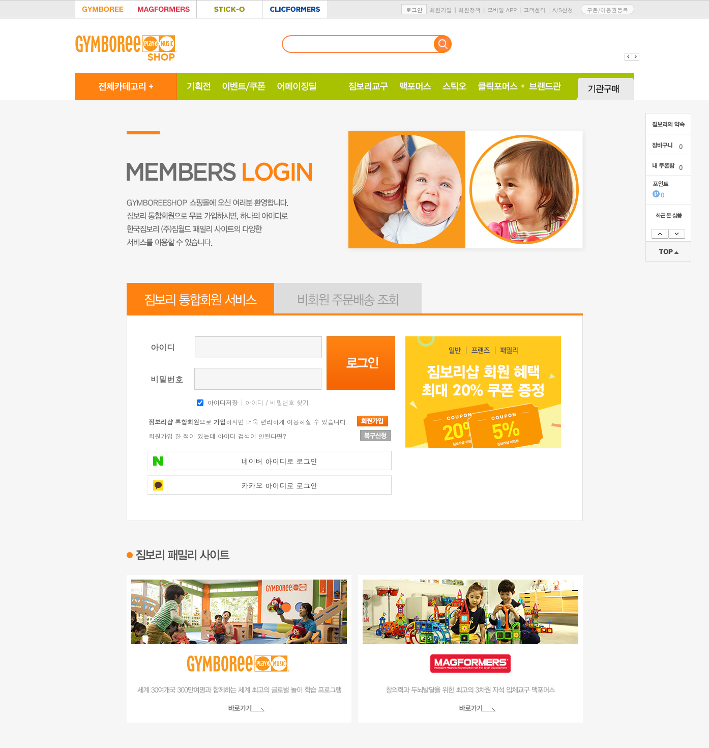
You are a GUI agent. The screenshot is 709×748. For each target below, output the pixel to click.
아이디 (254, 402)
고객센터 (534, 10)
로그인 (414, 10)
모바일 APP (502, 10)
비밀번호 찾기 (289, 402)
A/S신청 (562, 10)
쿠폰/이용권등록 (608, 10)
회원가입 (440, 10)
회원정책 (469, 10)
